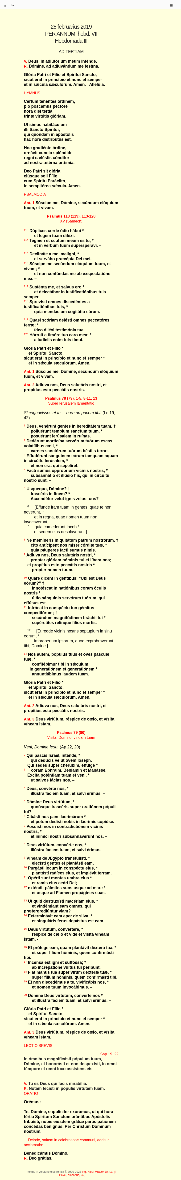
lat (13, 5)
